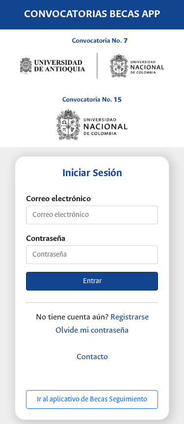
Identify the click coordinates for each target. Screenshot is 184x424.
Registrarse (129, 317)
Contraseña (45, 238)
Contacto (92, 357)
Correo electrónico (58, 199)
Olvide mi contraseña (92, 330)
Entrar (92, 281)
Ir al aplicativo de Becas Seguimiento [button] (92, 399)
